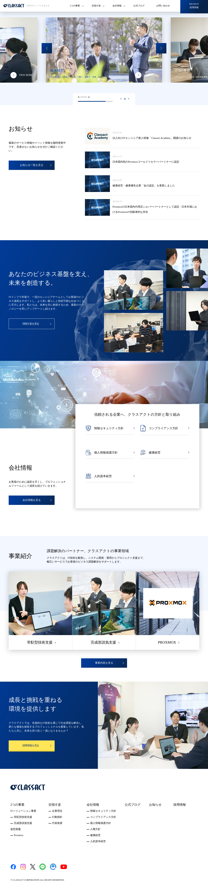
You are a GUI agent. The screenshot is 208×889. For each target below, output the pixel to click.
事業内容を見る (104, 662)
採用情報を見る (30, 745)
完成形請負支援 (23, 823)
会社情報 (93, 804)
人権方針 (95, 829)
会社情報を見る (32, 500)
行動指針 (57, 817)
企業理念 (57, 811)
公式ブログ (139, 5)
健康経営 (95, 835)
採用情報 (179, 804)
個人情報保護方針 (100, 823)
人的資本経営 (98, 841)
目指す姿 (55, 804)
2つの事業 (17, 804)
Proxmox (18, 835)
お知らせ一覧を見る (31, 165)
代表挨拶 (57, 823)
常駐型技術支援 (23, 817)
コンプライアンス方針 (103, 817)
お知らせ (155, 804)
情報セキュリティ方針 (103, 811)
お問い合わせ (163, 5)
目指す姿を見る (30, 323)
